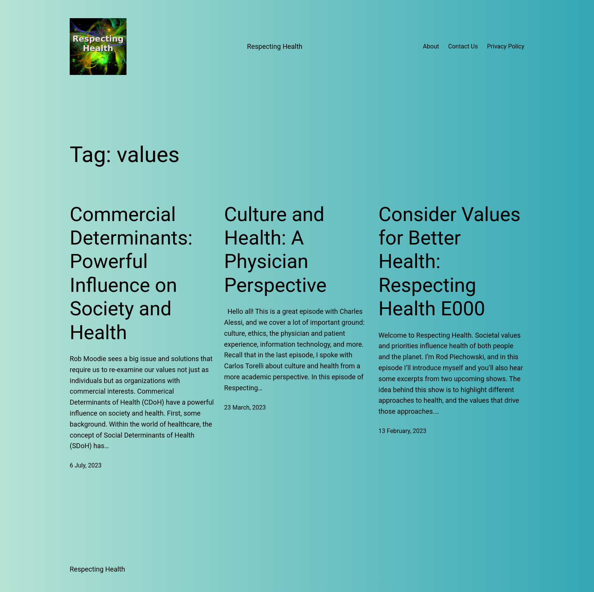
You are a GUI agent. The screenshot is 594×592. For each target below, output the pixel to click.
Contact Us (463, 46)
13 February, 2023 (402, 431)
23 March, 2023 (245, 407)
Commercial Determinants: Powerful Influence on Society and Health (131, 273)
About (431, 46)
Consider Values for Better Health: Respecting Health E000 (449, 262)
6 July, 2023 (86, 465)
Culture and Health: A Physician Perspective (275, 250)
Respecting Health (274, 46)
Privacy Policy (506, 46)
